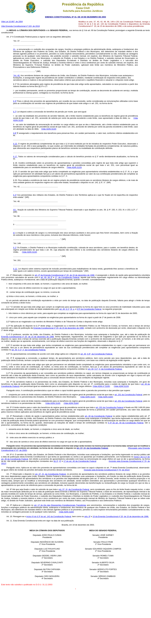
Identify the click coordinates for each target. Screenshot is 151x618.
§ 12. (15, 269)
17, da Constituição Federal (67, 277)
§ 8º (15, 133)
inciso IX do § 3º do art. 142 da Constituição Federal (48, 516)
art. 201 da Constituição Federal (128, 394)
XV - (15, 210)
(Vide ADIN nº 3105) (101, 386)
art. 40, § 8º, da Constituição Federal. (97, 354)
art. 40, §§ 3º (46, 277)
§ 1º (15, 247)
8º (60, 461)
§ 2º (15, 195)
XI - (14, 49)
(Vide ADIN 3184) (105, 397)
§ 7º (15, 112)
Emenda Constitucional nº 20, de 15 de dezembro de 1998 (58, 328)
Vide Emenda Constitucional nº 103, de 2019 (20, 26)
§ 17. (15, 156)
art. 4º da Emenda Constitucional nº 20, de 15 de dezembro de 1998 (64, 275)
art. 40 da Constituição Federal (98, 416)
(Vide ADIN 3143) (87, 397)
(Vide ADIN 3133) (48, 129)
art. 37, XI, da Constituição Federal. (92, 448)
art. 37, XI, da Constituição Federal (50, 474)
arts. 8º (87, 516)
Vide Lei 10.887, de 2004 (12, 21)
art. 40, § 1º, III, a (66, 309)
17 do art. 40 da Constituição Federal (80, 461)
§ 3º (15, 101)
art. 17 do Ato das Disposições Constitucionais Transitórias (60, 505)
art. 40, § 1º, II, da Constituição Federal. (29, 350)
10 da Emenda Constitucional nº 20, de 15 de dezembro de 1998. (121, 516)
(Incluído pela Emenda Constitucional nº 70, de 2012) (107, 470)
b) (14, 233)
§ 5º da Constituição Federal (89, 309)
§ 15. (15, 144)
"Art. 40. (16, 75)
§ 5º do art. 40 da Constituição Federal (125, 423)
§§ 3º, (56, 461)
